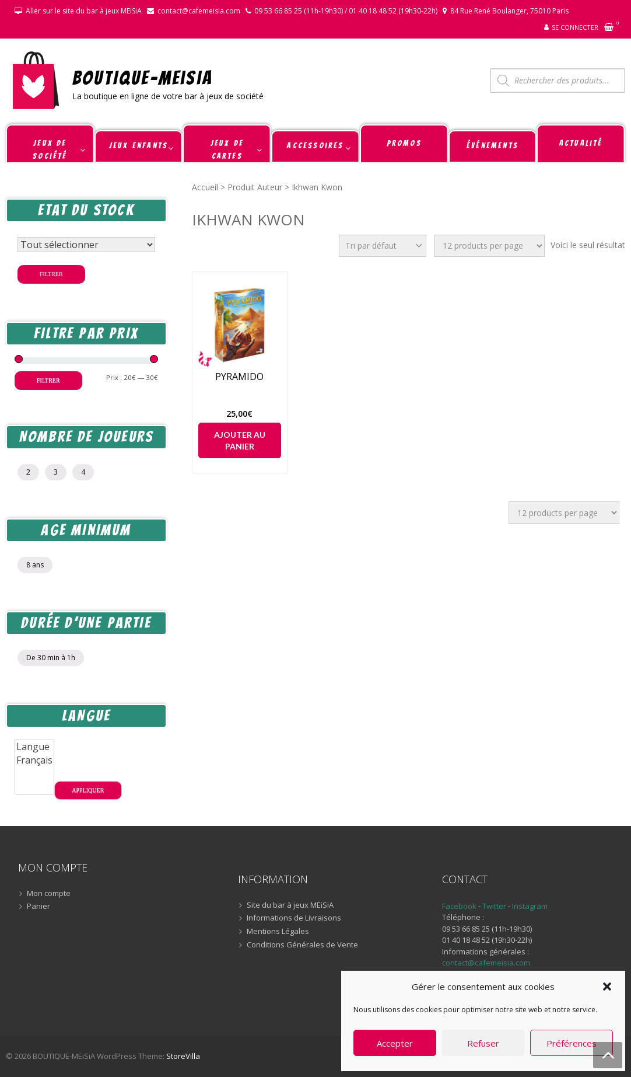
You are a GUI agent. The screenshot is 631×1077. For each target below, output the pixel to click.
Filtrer (51, 274)
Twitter (495, 906)
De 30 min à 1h (50, 658)
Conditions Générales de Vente (302, 945)
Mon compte (49, 893)
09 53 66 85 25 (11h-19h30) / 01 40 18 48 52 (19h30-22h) (345, 11)
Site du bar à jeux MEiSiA (290, 905)
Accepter (395, 1043)
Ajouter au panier (239, 440)
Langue (34, 747)
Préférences (571, 1043)
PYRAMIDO (239, 376)
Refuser (483, 1043)
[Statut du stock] (86, 244)
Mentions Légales (278, 931)
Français (34, 760)
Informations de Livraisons (294, 918)
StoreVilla (183, 1056)
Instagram (530, 906)
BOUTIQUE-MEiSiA (142, 77)
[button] (607, 986)
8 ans (35, 565)
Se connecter (575, 27)
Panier (38, 906)
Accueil (205, 187)
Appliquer (88, 790)
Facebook (459, 906)
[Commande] (382, 246)
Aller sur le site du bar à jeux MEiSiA (84, 11)
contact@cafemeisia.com (198, 11)
